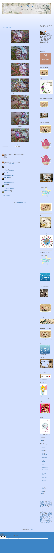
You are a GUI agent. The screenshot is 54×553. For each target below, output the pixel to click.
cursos (41, 509)
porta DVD (46, 517)
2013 (42, 440)
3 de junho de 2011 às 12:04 (9, 158)
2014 (42, 439)
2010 (42, 493)
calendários (42, 504)
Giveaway (50, 511)
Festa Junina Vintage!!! (45, 458)
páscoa (49, 515)
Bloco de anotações (45, 469)
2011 (42, 443)
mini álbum (42, 513)
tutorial (41, 522)
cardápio (48, 504)
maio (43, 485)
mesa (50, 512)
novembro (43, 446)
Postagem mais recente (6, 199)
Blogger (32, 529)
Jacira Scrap (26, 6)
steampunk (45, 521)
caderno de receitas (43, 502)
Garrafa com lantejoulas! (44, 471)
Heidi (5, 165)
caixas (50, 502)
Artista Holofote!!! (44, 454)
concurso (42, 508)
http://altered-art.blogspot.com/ (16, 144)
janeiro (43, 491)
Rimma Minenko (7, 190)
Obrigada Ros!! (44, 460)
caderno (49, 501)
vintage (47, 522)
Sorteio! (43, 464)
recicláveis (44, 520)
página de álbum (49, 514)
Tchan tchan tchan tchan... (45, 468)
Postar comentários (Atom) (21, 202)
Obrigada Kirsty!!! (44, 457)
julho (43, 451)
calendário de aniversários (45, 503)
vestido (44, 522)
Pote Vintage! (44, 473)
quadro (41, 520)
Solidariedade (44, 478)
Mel (46, 512)
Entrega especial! (44, 477)
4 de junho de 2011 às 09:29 (9, 170)
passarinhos (42, 516)
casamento (46, 506)
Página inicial (20, 199)
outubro (43, 447)
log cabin (42, 512)
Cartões (44, 505)
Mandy (5, 184)
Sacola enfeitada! (44, 476)
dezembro (43, 444)
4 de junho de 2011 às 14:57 (9, 175)
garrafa (47, 511)
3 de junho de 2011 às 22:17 (9, 163)
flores (43, 511)
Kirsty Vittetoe (6, 172)
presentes (42, 519)
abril (43, 487)
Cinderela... (44, 461)
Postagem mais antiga (33, 199)
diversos (45, 509)
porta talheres (48, 518)
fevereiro (43, 490)
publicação (48, 519)
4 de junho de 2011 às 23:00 (9, 182)
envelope (45, 510)
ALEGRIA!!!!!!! (44, 480)
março (43, 488)
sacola (48, 520)
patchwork (47, 516)
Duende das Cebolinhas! (44, 483)
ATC (42, 465)
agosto (43, 450)
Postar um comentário (6, 195)
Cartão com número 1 (45, 455)
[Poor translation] (4, 537)
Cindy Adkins (6, 177)
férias (49, 510)
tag (49, 521)
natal (44, 514)
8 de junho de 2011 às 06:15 (9, 193)
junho (43, 453)
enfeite (7, 148)
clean (50, 506)
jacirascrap (48, 31)
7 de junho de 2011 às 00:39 (9, 188)
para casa (44, 515)
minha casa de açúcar (45, 481)
